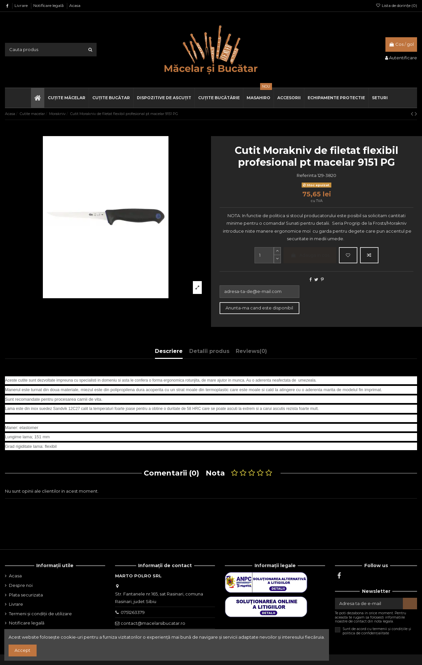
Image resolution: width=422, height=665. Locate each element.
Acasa (74, 5)
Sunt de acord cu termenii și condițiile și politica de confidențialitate (377, 631)
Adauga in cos (310, 255)
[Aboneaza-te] (410, 603)
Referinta (306, 175)
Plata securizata (26, 594)
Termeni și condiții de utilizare (40, 613)
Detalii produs (209, 351)
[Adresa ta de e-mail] (369, 603)
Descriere (169, 351)
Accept (22, 650)
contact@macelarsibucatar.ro (153, 623)
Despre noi (21, 585)
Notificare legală (49, 5)
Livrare (22, 5)
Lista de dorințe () (396, 5)
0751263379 (133, 612)
